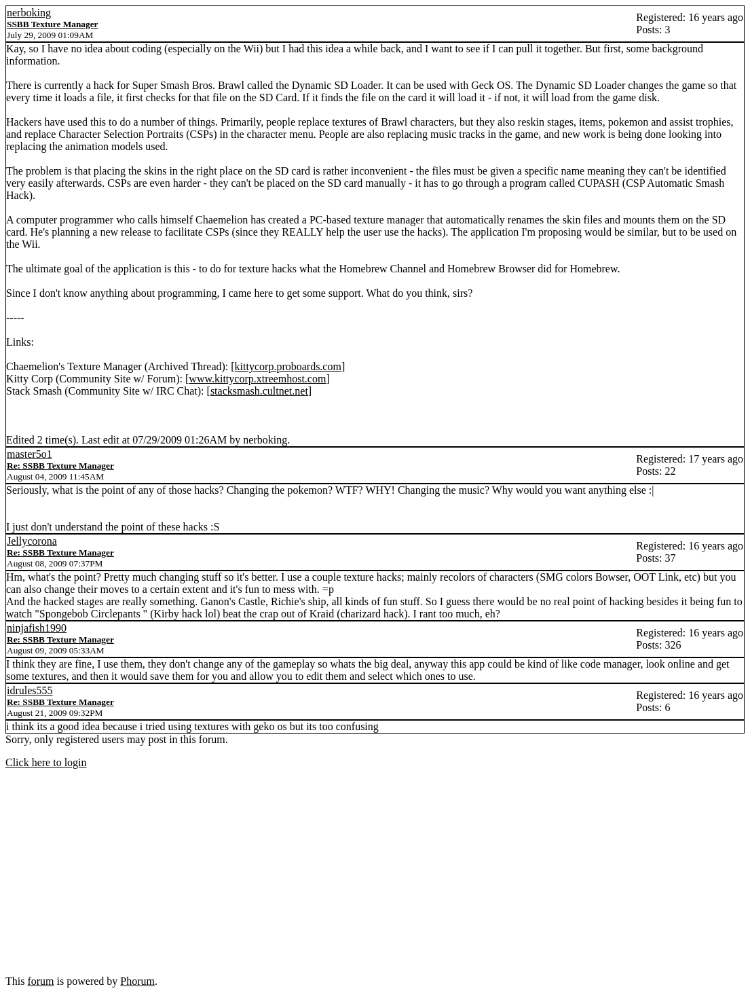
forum (40, 981)
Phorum (137, 981)
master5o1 (29, 454)
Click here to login (46, 762)
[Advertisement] (375, 875)
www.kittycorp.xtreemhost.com (257, 378)
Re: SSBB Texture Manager (60, 466)
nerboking (29, 12)
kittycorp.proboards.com (288, 366)
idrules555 (30, 690)
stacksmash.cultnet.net (259, 391)
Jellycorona (32, 541)
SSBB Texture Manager (52, 24)
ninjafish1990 (37, 628)
